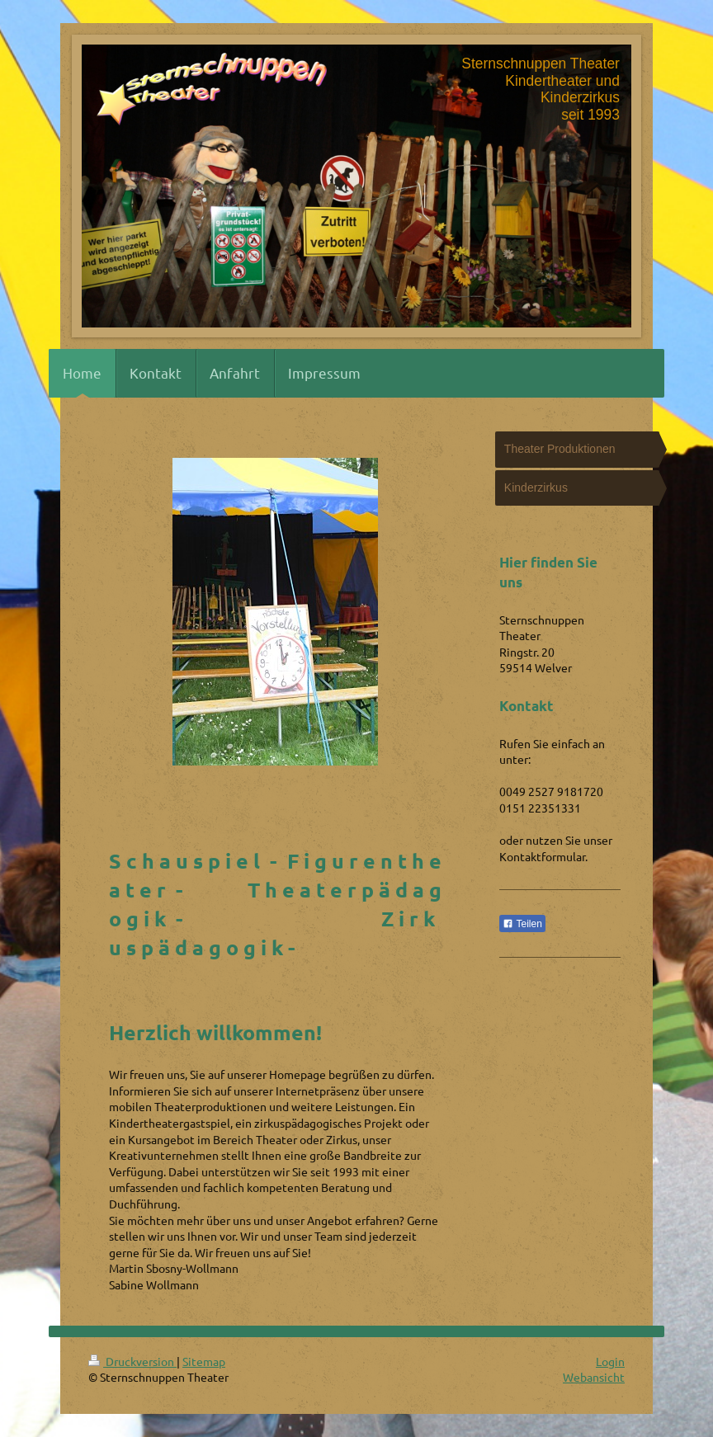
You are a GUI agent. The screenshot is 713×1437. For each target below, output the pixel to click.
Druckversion (132, 1361)
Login (610, 1361)
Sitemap (203, 1361)
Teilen (522, 924)
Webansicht (594, 1376)
